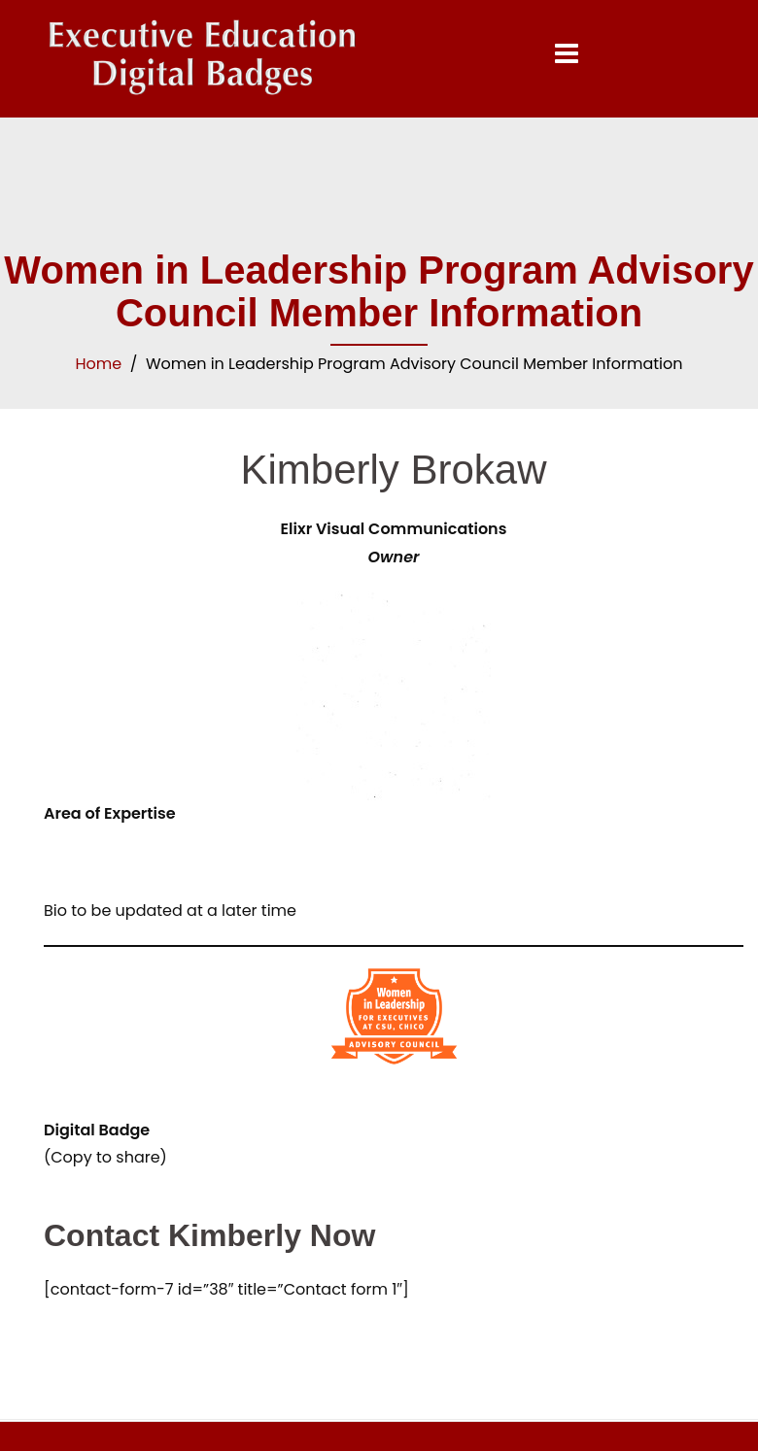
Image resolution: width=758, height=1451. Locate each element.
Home (98, 364)
